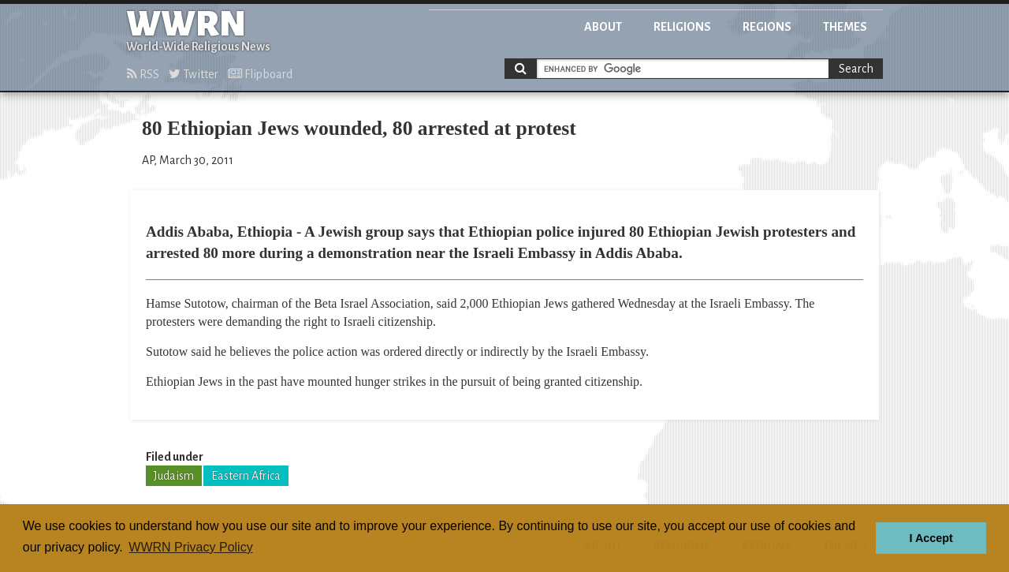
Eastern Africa (246, 475)
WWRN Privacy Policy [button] (190, 547)
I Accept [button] (930, 538)
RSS (143, 74)
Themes (845, 27)
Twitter (193, 74)
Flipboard (260, 74)
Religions (682, 27)
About (603, 27)
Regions (767, 27)
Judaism (174, 475)
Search (856, 68)
